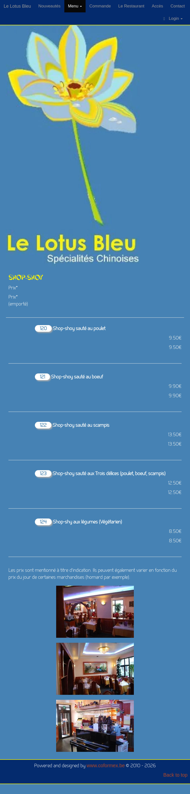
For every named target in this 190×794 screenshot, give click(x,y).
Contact (177, 6)
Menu (75, 6)
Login (173, 18)
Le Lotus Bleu (17, 6)
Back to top (175, 775)
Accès (157, 6)
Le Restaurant (131, 6)
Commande (100, 6)
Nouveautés (49, 6)
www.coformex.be (106, 765)
